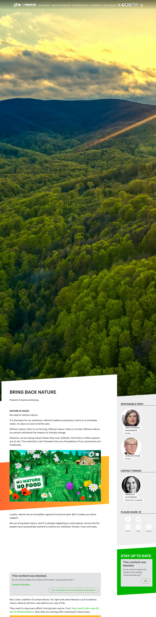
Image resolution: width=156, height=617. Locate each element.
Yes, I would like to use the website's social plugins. (74, 590)
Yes (145, 581)
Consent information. (21, 584)
